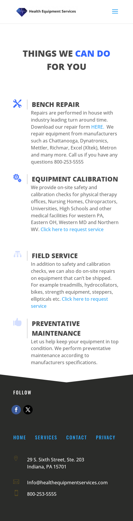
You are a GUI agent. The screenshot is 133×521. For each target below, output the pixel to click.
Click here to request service (72, 229)
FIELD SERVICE (55, 255)
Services (46, 437)
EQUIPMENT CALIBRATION (75, 178)
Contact (76, 437)
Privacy (106, 437)
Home (19, 437)
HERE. (97, 127)
